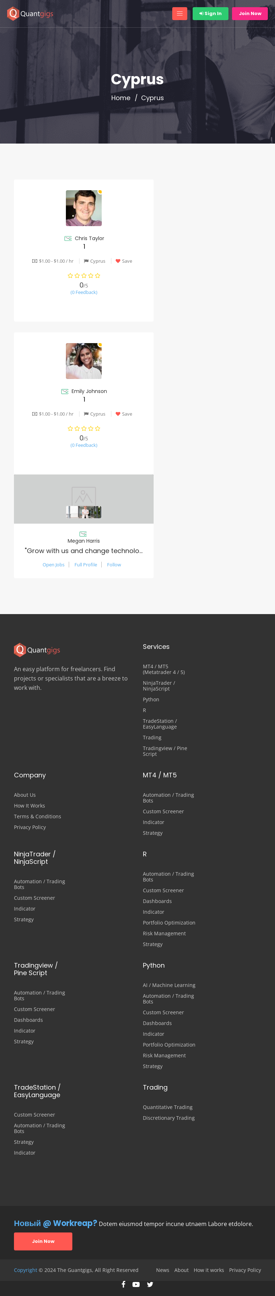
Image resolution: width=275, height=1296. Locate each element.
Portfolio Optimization (169, 923)
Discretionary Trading (169, 1118)
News (162, 1270)
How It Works (29, 806)
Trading (152, 737)
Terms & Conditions (37, 816)
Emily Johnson (89, 391)
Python (151, 699)
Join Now (250, 13)
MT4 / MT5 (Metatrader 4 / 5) (164, 669)
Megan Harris (84, 541)
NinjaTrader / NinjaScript (159, 686)
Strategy (153, 833)
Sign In (210, 13)
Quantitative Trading (168, 1107)
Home (120, 98)
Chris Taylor (89, 238)
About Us (25, 795)
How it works (209, 1270)
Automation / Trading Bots (168, 798)
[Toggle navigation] (179, 13)
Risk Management (164, 933)
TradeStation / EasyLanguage (160, 724)
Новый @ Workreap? (55, 1223)
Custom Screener (163, 811)
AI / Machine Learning (169, 985)
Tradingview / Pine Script (165, 751)
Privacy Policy (30, 827)
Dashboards (157, 901)
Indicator (153, 822)
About (181, 1270)
